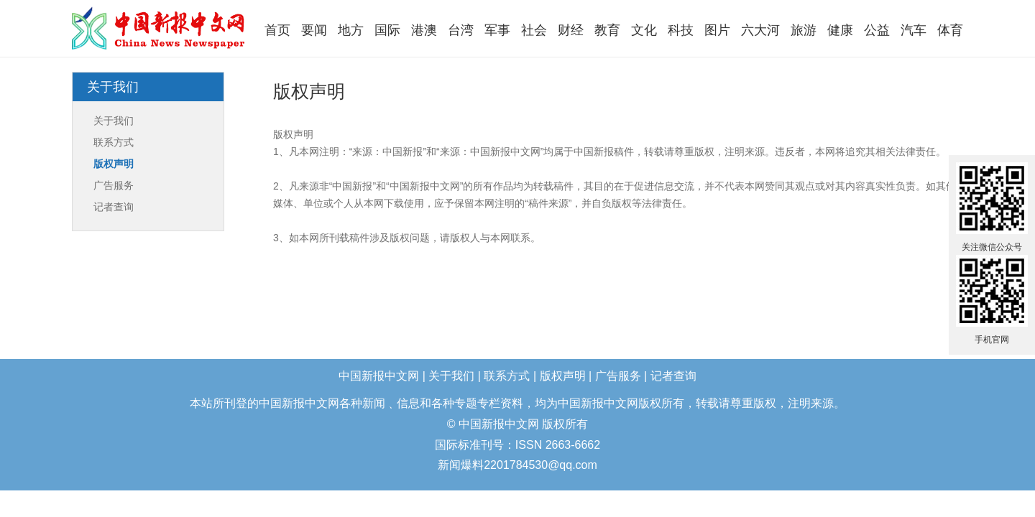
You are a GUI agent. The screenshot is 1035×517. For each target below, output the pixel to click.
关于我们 (113, 120)
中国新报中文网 (159, 28)
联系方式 (113, 142)
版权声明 (113, 163)
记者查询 (113, 207)
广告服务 (113, 185)
